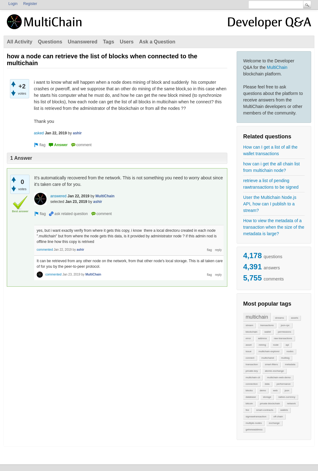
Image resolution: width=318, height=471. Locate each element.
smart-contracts (264, 410)
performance (284, 384)
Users (127, 41)
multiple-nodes (254, 423)
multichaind (267, 358)
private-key (252, 371)
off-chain (278, 416)
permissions (284, 331)
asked (39, 133)
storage (267, 397)
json (287, 390)
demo (263, 390)
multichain (257, 317)
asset (249, 344)
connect (250, 358)
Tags (108, 41)
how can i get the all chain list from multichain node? (271, 167)
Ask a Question (157, 41)
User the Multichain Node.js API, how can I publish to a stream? (269, 204)
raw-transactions (283, 338)
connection (252, 384)
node (276, 344)
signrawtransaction (256, 416)
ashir (77, 133)
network (291, 403)
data (267, 384)
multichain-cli (253, 377)
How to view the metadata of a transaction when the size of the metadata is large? (273, 227)
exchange (274, 423)
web (275, 390)
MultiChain (277, 67)
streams (279, 317)
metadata (290, 364)
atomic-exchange (274, 371)
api (287, 344)
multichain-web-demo (279, 377)
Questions (50, 41)
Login (12, 4)
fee (247, 410)
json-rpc (285, 325)
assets (294, 317)
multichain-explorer (268, 351)
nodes (290, 351)
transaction (252, 364)
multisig (285, 358)
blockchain (251, 331)
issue (249, 351)
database (251, 397)
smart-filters (271, 364)
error (248, 338)
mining (262, 344)
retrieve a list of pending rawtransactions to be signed (270, 184)
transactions (267, 325)
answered (58, 196)
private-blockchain (270, 403)
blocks (249, 390)
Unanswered (82, 41)
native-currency (286, 397)
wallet (268, 331)
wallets (284, 410)
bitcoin (249, 403)
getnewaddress (254, 429)
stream (249, 325)
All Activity (19, 41)
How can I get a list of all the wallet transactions (270, 150)
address (262, 338)
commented (45, 249)
